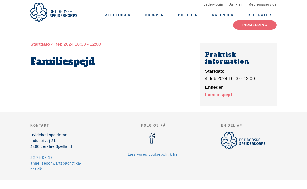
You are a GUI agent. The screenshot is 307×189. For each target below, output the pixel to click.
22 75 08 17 (41, 157)
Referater (259, 15)
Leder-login (213, 4)
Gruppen (154, 15)
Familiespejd (218, 94)
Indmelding (254, 25)
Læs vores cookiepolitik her (153, 154)
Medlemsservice (262, 4)
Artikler (235, 4)
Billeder (188, 15)
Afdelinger (118, 15)
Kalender (223, 15)
